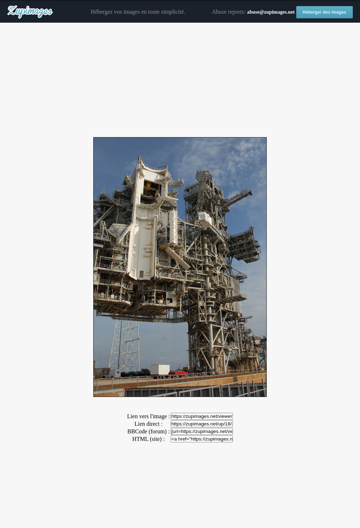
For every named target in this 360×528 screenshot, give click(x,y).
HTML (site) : (148, 439)
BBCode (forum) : (148, 431)
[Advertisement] (180, 80)
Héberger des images (324, 12)
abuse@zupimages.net (270, 12)
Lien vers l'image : (148, 416)
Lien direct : (148, 424)
